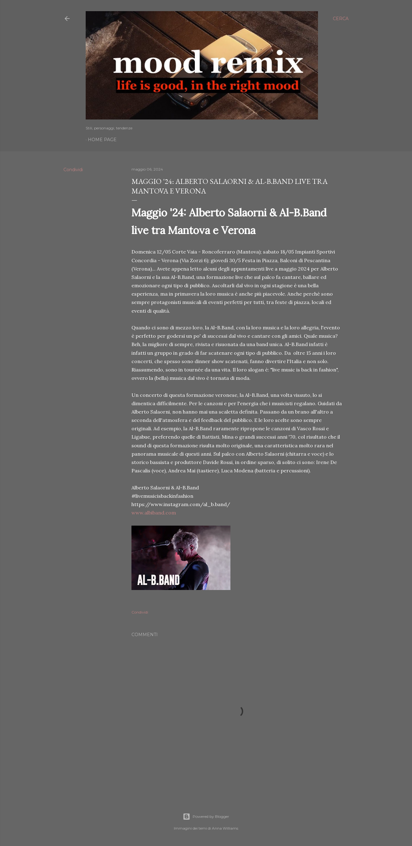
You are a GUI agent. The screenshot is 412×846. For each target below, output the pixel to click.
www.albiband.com (153, 513)
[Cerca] (341, 18)
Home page (102, 139)
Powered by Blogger (206, 816)
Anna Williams (225, 828)
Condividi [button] (73, 169)
